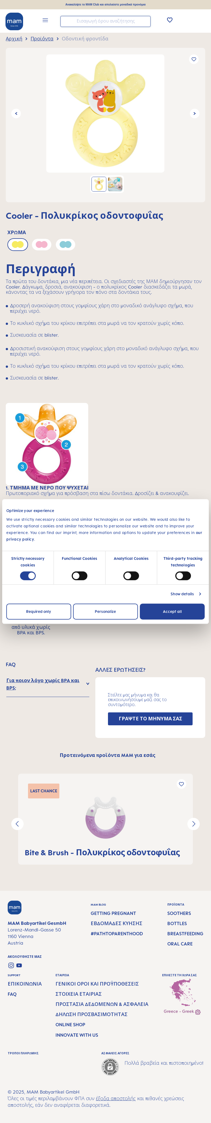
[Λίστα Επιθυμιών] (170, 20)
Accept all (172, 611)
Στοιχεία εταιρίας (78, 994)
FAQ (12, 994)
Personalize (105, 611)
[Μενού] (45, 21)
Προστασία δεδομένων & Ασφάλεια (101, 1004)
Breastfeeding (185, 933)
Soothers (179, 913)
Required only (38, 611)
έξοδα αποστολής (116, 1098)
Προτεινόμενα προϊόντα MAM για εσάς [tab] (108, 755)
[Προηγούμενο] (16, 113)
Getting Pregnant (113, 913)
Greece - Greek (182, 1012)
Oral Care (180, 944)
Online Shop (70, 1024)
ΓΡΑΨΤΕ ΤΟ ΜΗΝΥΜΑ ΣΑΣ (150, 718)
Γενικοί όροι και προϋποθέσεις (97, 984)
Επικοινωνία (25, 984)
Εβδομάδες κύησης (116, 923)
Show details (182, 593)
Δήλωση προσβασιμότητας (91, 1014)
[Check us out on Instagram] (11, 965)
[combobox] (105, 21)
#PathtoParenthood (117, 933)
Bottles (177, 923)
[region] (105, 125)
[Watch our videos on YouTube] (19, 965)
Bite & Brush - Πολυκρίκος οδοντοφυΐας (102, 852)
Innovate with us (76, 1035)
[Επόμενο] (194, 113)
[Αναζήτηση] (145, 21)
